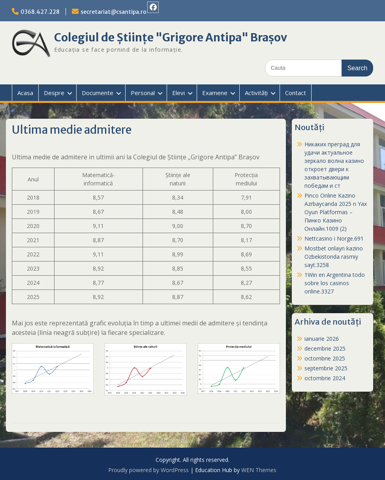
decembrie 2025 (325, 348)
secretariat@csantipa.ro (113, 11)
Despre (54, 93)
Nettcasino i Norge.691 (334, 238)
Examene (214, 93)
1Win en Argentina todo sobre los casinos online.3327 (334, 283)
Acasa (25, 93)
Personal (143, 93)
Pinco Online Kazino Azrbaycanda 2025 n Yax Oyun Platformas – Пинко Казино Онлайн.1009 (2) (335, 212)
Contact (295, 93)
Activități (256, 93)
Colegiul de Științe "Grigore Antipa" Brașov (170, 37)
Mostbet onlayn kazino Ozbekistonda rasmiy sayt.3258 (333, 257)
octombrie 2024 (324, 378)
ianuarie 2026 (321, 338)
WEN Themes (258, 470)
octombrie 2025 (324, 358)
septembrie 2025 (325, 368)
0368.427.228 (40, 11)
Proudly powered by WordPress (148, 470)
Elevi (178, 93)
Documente (97, 93)
